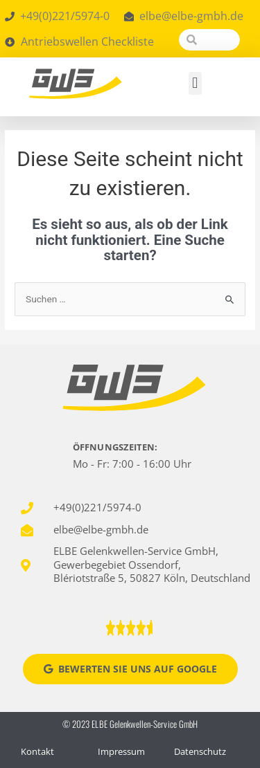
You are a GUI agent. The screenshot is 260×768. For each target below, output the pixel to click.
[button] (195, 83)
